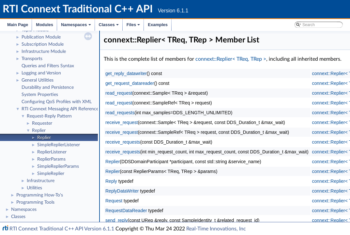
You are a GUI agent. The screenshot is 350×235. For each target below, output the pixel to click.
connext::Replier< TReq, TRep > (230, 59)
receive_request (121, 122)
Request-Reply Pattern (49, 115)
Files (134, 26)
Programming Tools (35, 201)
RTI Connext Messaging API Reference (60, 108)
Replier (39, 129)
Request (113, 200)
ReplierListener (52, 151)
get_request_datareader (129, 83)
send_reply (116, 220)
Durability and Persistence (48, 86)
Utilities (34, 187)
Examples (158, 24)
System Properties (40, 93)
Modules (44, 24)
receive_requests (122, 142)
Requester (42, 122)
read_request (118, 93)
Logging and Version (41, 72)
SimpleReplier (50, 172)
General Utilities (37, 79)
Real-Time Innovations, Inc (216, 228)
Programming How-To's (39, 194)
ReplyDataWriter (122, 191)
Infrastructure (40, 180)
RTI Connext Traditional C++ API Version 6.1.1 (61, 228)
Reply (111, 181)
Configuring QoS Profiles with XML (57, 101)
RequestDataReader (126, 210)
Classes (109, 26)
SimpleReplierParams (58, 165)
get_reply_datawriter (126, 73)
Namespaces (76, 26)
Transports (32, 57)
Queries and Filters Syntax (48, 65)
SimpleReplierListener (58, 144)
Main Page (17, 24)
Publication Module (41, 36)
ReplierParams (51, 158)
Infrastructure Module (44, 50)
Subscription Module (43, 43)
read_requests (120, 112)
